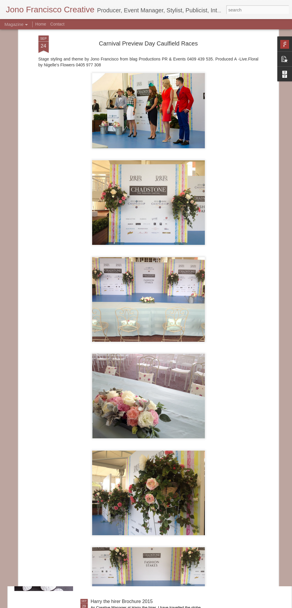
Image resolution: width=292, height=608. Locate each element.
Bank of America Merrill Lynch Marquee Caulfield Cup (146, 534)
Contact (57, 24)
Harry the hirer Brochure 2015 (122, 601)
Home (40, 24)
